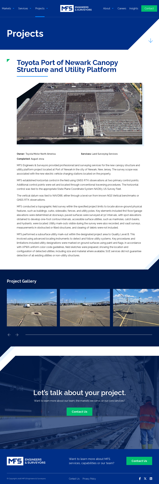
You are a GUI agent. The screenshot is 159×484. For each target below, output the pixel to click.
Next (17, 334)
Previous (9, 334)
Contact (149, 8)
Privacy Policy (89, 478)
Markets (6, 8)
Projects (40, 8)
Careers (122, 8)
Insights (133, 8)
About (106, 8)
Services (23, 8)
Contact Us (79, 411)
